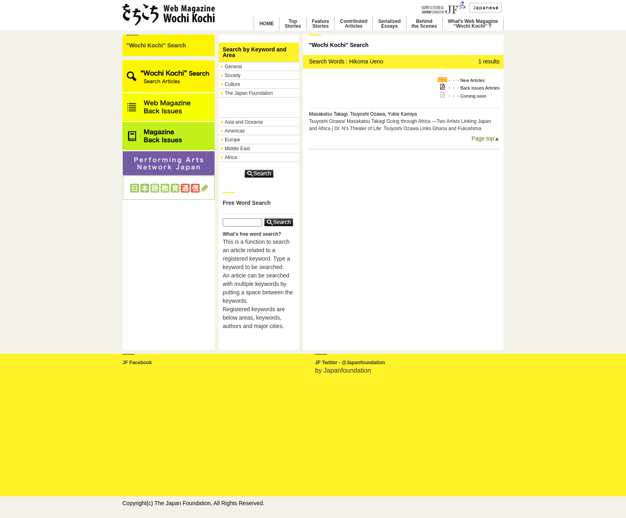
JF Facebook (137, 362)
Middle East (237, 148)
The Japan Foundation (249, 93)
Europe (232, 140)
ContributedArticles (353, 23)
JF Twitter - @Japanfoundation (350, 362)
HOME (266, 24)
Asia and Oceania (244, 122)
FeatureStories (320, 23)
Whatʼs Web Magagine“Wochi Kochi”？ (473, 23)
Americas (235, 131)
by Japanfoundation (343, 370)
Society (232, 75)
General (233, 66)
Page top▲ (486, 138)
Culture (232, 84)
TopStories (293, 23)
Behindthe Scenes (424, 23)
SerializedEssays (389, 23)
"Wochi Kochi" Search (156, 45)
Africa (231, 157)
